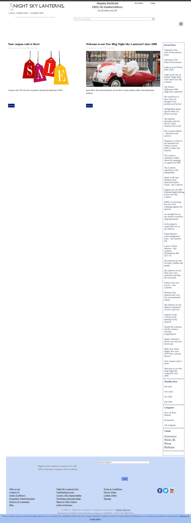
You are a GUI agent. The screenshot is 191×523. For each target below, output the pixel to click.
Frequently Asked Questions (22, 499)
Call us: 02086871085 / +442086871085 (26, 13)
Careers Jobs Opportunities (69, 495)
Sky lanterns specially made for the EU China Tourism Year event (172, 122)
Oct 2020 (168, 397)
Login (153, 3)
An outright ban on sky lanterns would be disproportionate (173, 216)
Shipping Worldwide (107, 3)
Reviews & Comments (19, 502)
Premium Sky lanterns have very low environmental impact (172, 296)
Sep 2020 (168, 402)
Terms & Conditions (113, 489)
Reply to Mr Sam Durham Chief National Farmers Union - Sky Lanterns (173, 181)
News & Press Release (170, 414)
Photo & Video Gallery (67, 502)
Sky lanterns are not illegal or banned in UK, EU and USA (172, 307)
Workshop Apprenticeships (69, 499)
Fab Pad (23, 48)
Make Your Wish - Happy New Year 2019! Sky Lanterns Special (172, 352)
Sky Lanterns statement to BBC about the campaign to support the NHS (172, 159)
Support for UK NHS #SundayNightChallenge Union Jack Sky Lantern (174, 193)
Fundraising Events (65, 492)
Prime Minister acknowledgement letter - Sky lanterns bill (172, 237)
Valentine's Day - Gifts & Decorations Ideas (173, 52)
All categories (170, 425)
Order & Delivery (17, 495)
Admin (101, 48)
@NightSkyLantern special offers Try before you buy (172, 111)
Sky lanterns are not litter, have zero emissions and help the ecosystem (172, 274)
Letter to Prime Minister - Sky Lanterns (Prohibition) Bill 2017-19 (171, 251)
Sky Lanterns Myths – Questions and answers (173, 133)
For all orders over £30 (107, 10)
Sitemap (107, 499)
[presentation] (119, 470)
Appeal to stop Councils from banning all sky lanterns (170, 318)
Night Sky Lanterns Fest (68, 489)
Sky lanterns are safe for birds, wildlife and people (173, 263)
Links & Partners (64, 505)
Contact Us (14, 492)
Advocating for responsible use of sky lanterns (172, 226)
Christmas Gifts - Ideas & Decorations (173, 61)
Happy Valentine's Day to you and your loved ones (173, 341)
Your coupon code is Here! (24, 44)
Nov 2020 (168, 392)
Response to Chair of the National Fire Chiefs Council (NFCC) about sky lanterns (173, 146)
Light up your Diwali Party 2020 (173, 68)
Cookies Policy (110, 495)
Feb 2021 (168, 387)
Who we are (14, 489)
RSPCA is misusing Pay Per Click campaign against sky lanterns (173, 205)
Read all (11, 106)
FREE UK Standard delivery (107, 6)
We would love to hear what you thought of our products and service (173, 100)
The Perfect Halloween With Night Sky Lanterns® (173, 89)
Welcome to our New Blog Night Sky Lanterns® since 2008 (121, 44)
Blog (11, 505)
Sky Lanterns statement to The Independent (171, 170)
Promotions (13, 48)
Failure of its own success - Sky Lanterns (171, 285)
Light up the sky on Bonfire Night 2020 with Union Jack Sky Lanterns (173, 78)
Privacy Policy (110, 492)
